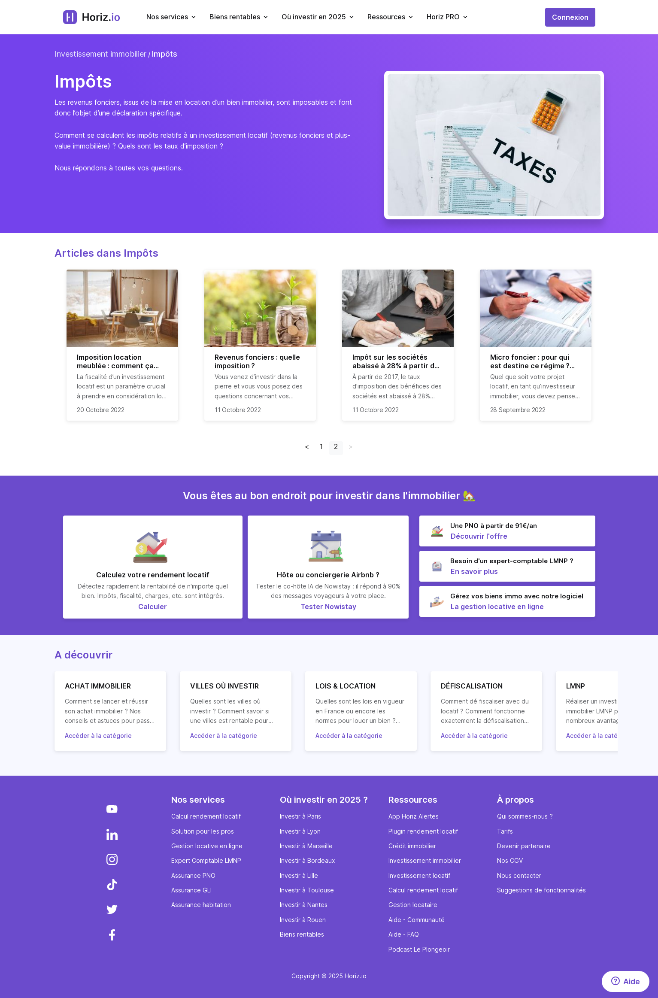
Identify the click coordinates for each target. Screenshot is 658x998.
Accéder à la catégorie (98, 735)
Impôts (164, 53)
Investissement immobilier (100, 53)
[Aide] (625, 981)
